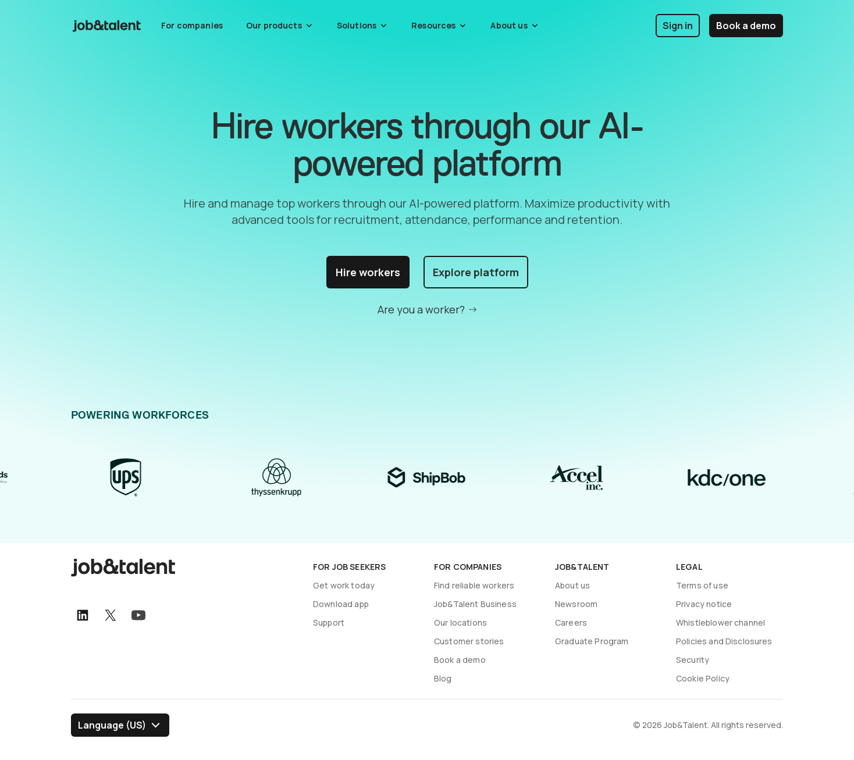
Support (328, 622)
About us (572, 585)
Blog (443, 678)
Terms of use (702, 585)
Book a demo (746, 25)
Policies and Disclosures (724, 641)
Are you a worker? (421, 309)
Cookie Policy (703, 678)
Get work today (344, 585)
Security (692, 659)
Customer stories (469, 641)
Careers (571, 622)
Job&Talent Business (475, 603)
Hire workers (368, 272)
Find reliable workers (474, 585)
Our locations (460, 622)
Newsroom (576, 603)
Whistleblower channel (720, 622)
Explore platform (476, 272)
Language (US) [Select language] (112, 725)
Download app (341, 603)
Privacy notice (704, 603)
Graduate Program (591, 641)
